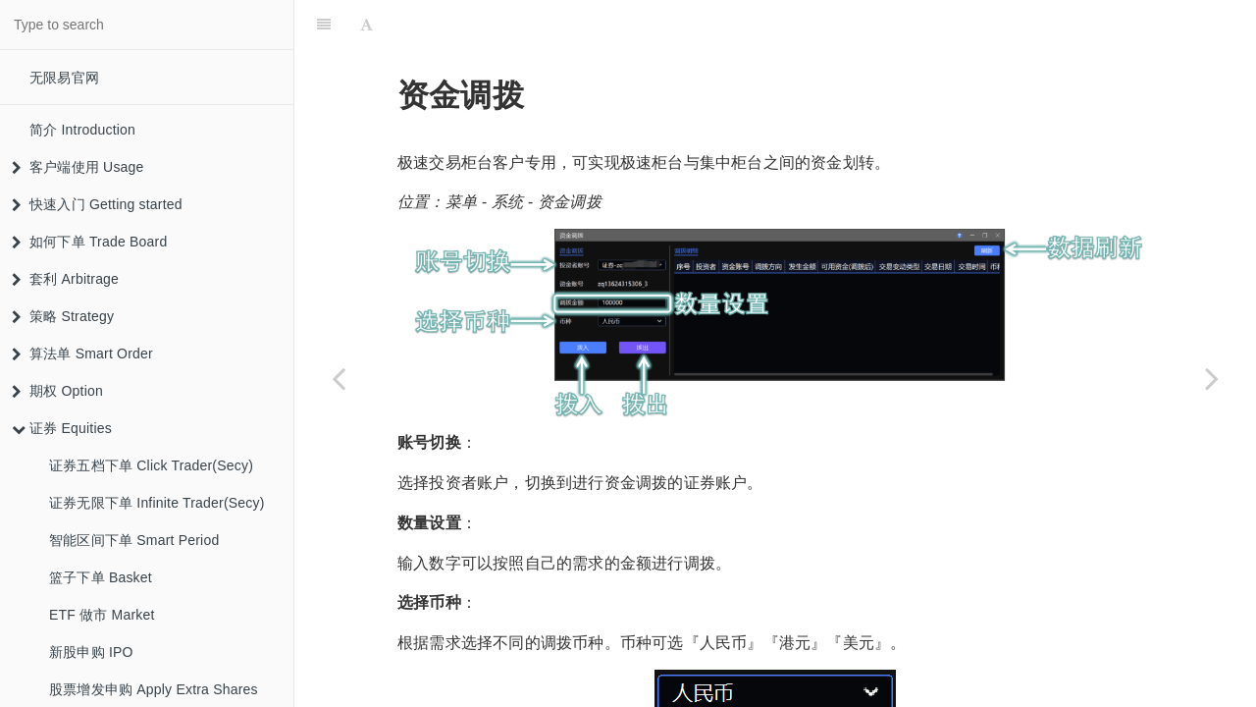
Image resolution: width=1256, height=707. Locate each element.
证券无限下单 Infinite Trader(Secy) (157, 503)
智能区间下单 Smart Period (134, 540)
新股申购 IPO (91, 652)
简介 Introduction (82, 129)
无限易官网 (64, 77)
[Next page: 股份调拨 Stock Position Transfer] (1212, 378)
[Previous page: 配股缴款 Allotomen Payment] (338, 378)
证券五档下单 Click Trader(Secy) (151, 465)
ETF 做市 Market (102, 615)
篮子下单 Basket (100, 577)
